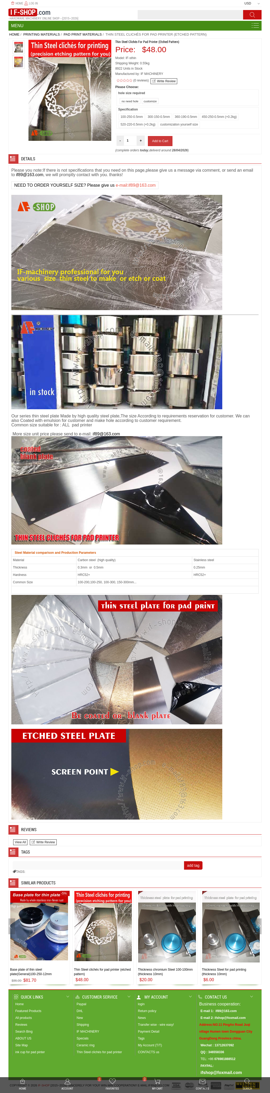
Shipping (83, 1025)
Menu (17, 25)
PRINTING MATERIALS (41, 34)
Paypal (81, 1004)
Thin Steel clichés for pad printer (99, 1052)
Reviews (21, 1025)
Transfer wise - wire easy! (156, 1025)
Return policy (147, 1011)
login (141, 1004)
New (80, 1018)
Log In (31, 3)
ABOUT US (23, 1038)
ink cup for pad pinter (30, 1052)
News (142, 1018)
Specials (83, 1038)
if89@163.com (29, 174)
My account (152, 997)
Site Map (21, 1045)
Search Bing (23, 1031)
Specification (128, 109)
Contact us (212, 997)
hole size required (131, 93)
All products (23, 1018)
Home (17, 3)
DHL (80, 1011)
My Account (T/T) (150, 1045)
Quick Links (28, 997)
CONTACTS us (148, 1052)
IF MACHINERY (88, 1031)
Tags (141, 1038)
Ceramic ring (86, 1045)
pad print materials (83, 34)
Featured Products (28, 1011)
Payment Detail (148, 1031)
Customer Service (96, 997)
